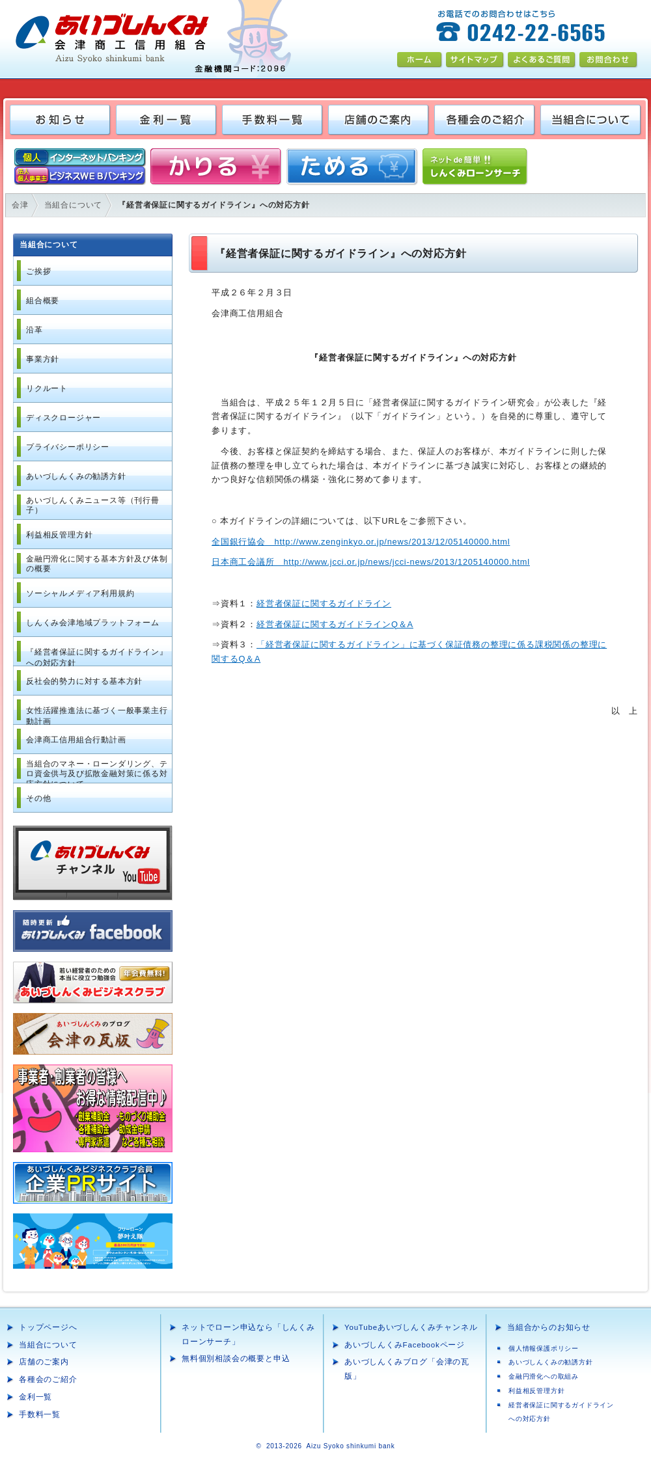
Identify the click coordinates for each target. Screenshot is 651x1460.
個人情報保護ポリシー (543, 1348)
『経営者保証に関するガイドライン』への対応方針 (97, 656)
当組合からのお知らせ (548, 1327)
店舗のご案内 (44, 1362)
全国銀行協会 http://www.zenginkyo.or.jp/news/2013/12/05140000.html (361, 542)
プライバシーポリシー (67, 447)
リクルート (47, 388)
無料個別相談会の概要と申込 (236, 1358)
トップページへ (48, 1327)
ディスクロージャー (63, 417)
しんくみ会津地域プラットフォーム (92, 622)
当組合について (73, 205)
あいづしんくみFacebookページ (404, 1345)
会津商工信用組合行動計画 (76, 739)
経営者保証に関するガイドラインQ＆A (334, 624)
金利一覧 (35, 1397)
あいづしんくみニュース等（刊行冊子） (92, 505)
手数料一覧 (40, 1414)
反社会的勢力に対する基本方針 (84, 681)
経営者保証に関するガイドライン (323, 603)
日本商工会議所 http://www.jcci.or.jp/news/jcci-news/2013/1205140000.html (371, 562)
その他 (38, 798)
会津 (20, 205)
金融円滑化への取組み (543, 1376)
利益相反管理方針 (59, 534)
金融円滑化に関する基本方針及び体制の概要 (97, 564)
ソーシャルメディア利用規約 (80, 593)
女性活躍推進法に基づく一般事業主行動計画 (97, 715)
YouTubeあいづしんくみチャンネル (410, 1327)
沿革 (34, 329)
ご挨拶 (38, 271)
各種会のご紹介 (48, 1379)
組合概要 (42, 300)
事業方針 (42, 359)
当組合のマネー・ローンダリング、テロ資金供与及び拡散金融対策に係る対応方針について (97, 771)
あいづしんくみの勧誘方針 (76, 476)
